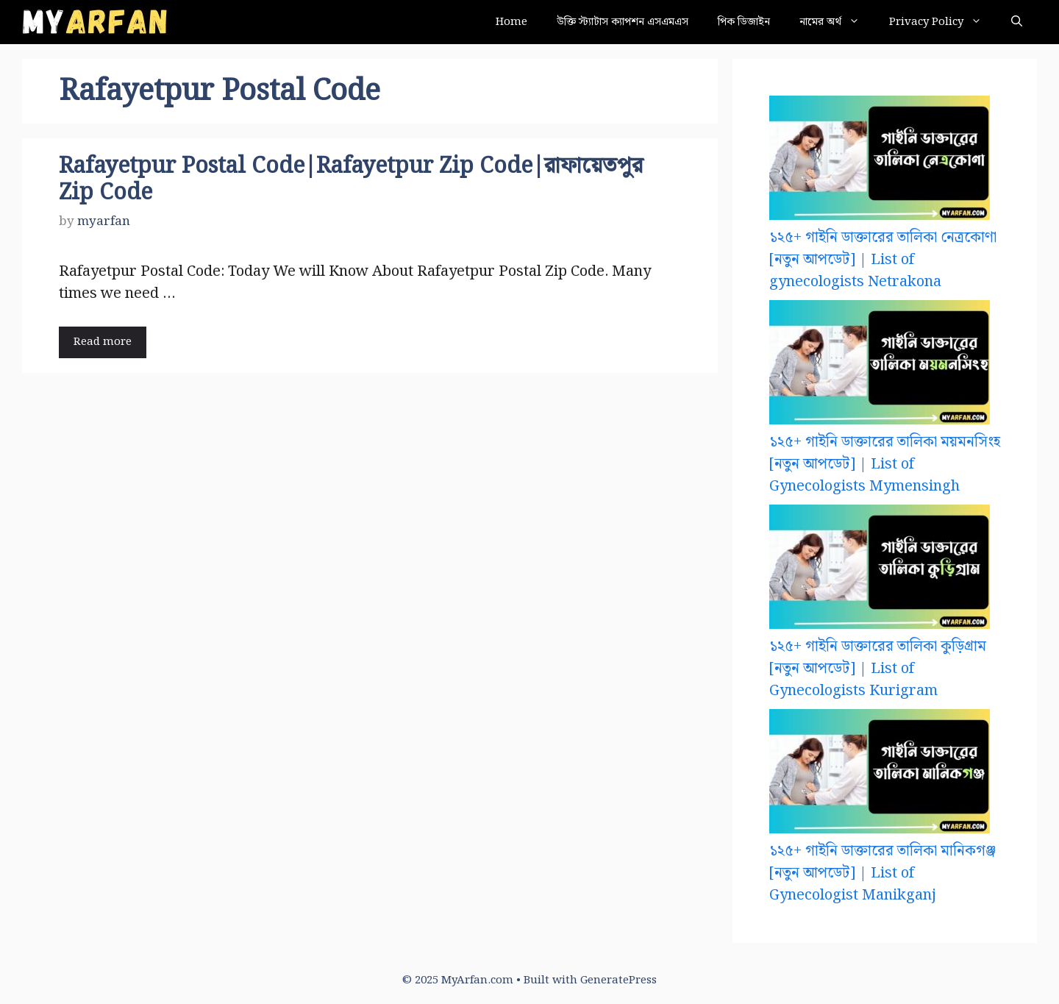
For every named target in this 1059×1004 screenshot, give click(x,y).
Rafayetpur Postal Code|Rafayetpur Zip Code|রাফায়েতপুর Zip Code (351, 179)
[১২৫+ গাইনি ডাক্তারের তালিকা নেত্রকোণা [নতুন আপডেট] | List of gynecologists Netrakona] (879, 161)
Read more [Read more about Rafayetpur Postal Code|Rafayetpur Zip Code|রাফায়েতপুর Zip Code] (103, 342)
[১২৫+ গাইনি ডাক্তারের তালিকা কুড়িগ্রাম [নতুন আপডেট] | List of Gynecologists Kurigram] (879, 570)
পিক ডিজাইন (744, 22)
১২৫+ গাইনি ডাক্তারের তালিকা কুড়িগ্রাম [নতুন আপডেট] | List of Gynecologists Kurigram (877, 668)
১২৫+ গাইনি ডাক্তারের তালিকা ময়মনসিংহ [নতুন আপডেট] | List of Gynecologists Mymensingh (884, 464)
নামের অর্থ (836, 22)
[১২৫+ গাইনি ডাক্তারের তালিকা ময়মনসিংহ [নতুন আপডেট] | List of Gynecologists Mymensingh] (879, 365)
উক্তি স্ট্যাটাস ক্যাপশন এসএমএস (622, 22)
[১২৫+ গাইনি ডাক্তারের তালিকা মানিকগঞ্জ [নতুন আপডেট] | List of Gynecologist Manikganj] (879, 774)
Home (511, 22)
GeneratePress (618, 980)
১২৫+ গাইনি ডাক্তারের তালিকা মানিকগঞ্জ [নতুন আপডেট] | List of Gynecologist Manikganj (882, 873)
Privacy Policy (942, 22)
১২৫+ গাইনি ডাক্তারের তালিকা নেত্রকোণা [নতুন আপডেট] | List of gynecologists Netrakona (882, 259)
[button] (1016, 22)
